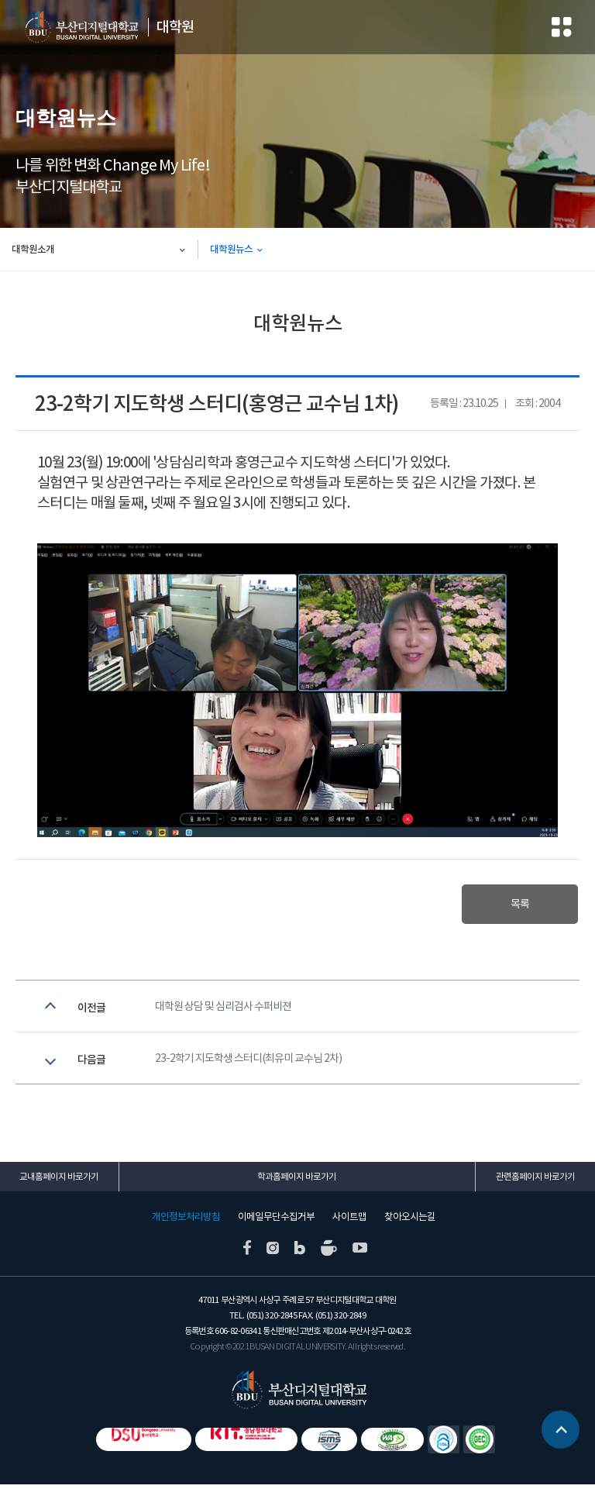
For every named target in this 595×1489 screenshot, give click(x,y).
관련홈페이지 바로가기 (535, 1182)
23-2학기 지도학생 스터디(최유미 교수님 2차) (248, 1063)
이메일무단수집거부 (276, 1221)
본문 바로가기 (0, 0)
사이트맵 (349, 1221)
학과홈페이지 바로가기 (296, 1182)
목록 (516, 905)
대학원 (170, 27)
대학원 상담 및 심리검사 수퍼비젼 (223, 1008)
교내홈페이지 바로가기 (59, 1182)
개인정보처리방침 (186, 1221)
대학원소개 (33, 249)
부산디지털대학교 (77, 27)
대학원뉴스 (231, 249)
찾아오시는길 (409, 1221)
